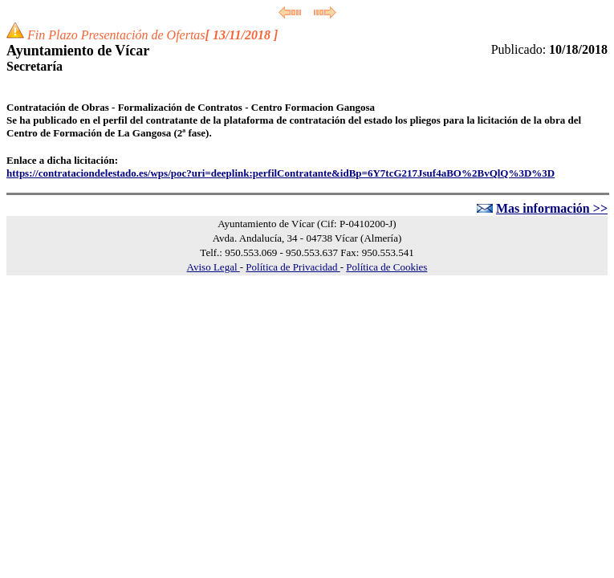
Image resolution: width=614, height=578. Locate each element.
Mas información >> (552, 208)
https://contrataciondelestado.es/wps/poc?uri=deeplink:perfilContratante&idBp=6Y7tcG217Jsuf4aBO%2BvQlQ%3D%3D (280, 173)
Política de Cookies (386, 267)
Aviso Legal (213, 267)
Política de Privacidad (293, 267)
